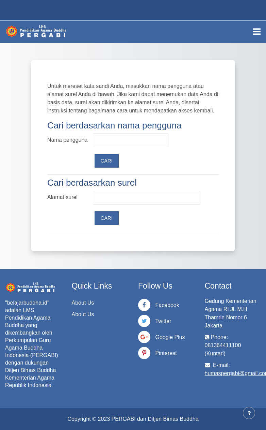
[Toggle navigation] (257, 31)
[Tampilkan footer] (249, 413)
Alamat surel (62, 197)
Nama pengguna (67, 140)
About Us (83, 303)
